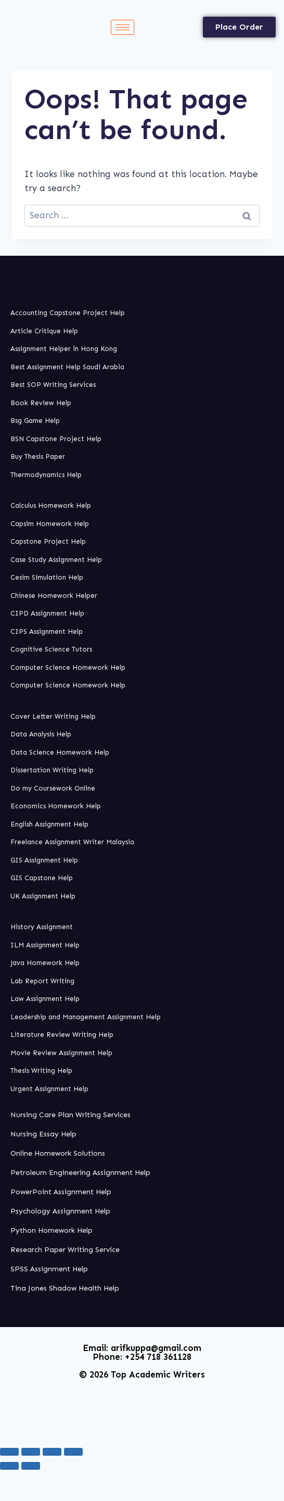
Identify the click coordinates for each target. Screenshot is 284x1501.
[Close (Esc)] (73, 1451)
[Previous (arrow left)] (9, 1465)
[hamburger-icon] (122, 27)
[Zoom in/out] (9, 1451)
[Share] (52, 1451)
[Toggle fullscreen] (30, 1451)
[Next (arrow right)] (30, 1465)
